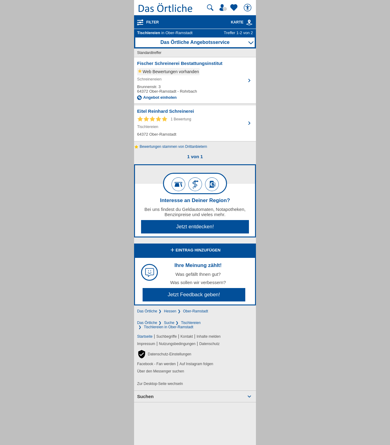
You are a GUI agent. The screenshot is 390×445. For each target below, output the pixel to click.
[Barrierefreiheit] (248, 7)
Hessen (170, 311)
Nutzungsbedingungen (177, 344)
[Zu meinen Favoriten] (234, 7)
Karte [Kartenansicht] (242, 22)
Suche (169, 323)
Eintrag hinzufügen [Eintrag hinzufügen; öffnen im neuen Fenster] (194, 250)
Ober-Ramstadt (195, 311)
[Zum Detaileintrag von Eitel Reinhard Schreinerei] (195, 123)
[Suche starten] (210, 7)
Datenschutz (209, 344)
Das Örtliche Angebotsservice (194, 42)
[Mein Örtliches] (224, 7)
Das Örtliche (147, 311)
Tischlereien (190, 323)
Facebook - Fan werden (156, 364)
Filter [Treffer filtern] (152, 22)
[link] (249, 22)
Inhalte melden (209, 336)
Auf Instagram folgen (196, 364)
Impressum (146, 344)
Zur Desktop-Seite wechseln (160, 384)
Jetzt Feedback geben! (194, 294)
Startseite (145, 336)
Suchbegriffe (166, 336)
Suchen (145, 396)
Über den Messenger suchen (160, 371)
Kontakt (186, 336)
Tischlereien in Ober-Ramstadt (168, 327)
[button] (164, 354)
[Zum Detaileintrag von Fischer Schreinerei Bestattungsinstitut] (195, 80)
